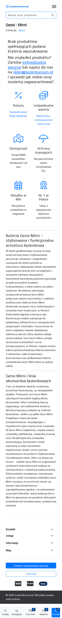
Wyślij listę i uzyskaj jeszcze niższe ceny (44, 119)
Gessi (22, 30)
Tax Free (31, 574)
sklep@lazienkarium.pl (33, 72)
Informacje (12, 543)
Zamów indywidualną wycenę (31, 565)
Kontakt (10, 529)
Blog (8, 550)
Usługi (9, 535)
